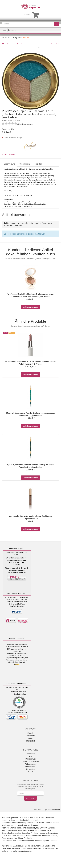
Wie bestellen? (30, 767)
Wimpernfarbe (13, 830)
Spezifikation (24, 164)
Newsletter (30, 769)
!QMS (36, 828)
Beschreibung (9, 164)
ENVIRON (44, 828)
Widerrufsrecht (30, 764)
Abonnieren (30, 798)
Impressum (30, 754)
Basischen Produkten (30, 833)
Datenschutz (21, 694)
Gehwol (54, 836)
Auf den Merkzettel (8, 155)
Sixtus (47, 836)
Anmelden (27, 15)
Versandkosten (54, 810)
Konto (30, 738)
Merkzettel (30, 741)
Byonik (52, 828)
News (30, 772)
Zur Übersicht (8, 44)
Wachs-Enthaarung (18, 823)
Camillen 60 (15, 838)
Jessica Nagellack (30, 830)
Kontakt (30, 733)
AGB (30, 756)
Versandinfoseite (24, 851)
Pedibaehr (28, 838)
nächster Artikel (53, 44)
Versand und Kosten (30, 761)
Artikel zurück (22, 44)
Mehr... (16, 664)
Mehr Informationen (30, 307)
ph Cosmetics (7, 836)
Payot (4, 830)
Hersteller (38, 164)
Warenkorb (30, 736)
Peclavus (5, 838)
